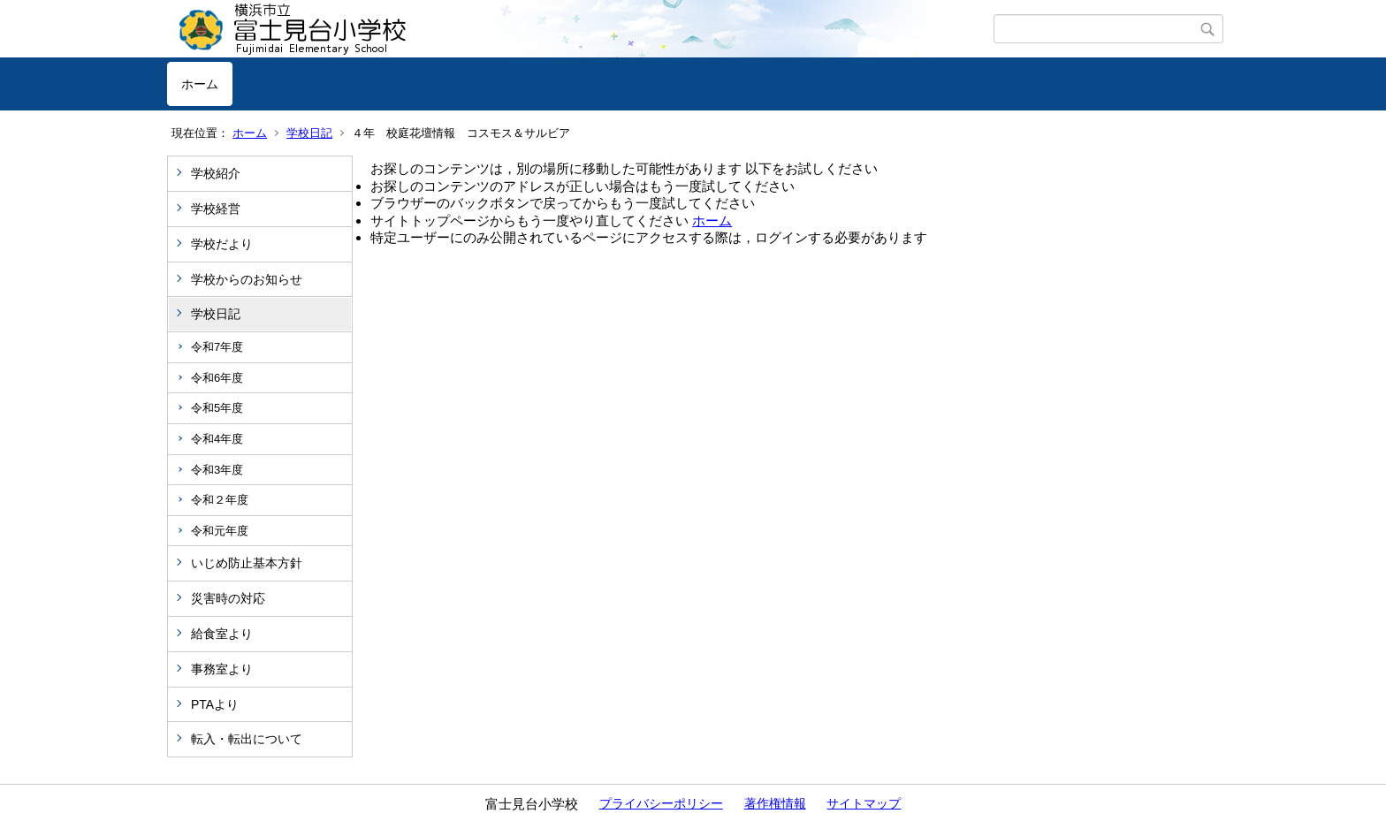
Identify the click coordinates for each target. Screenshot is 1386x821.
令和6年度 (217, 377)
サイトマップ (863, 803)
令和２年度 (219, 499)
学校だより (222, 244)
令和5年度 (217, 407)
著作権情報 (775, 803)
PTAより (215, 704)
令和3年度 (217, 469)
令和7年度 (217, 346)
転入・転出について (246, 739)
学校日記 (309, 133)
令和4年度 (217, 438)
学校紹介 (215, 173)
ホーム (199, 84)
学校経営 (215, 208)
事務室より (222, 669)
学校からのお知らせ (246, 279)
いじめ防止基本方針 (246, 563)
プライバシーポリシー (661, 803)
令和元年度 (219, 530)
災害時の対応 (228, 598)
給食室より (222, 634)
